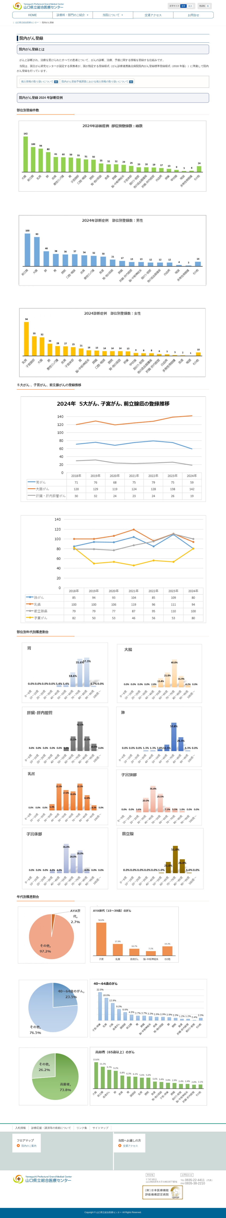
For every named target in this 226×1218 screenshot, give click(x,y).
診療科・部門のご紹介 (73, 15)
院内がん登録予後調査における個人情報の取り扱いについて (95, 81)
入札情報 (20, 1127)
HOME (32, 15)
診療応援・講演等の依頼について (51, 1127)
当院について (113, 15)
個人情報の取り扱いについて (37, 81)
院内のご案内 (29, 1145)
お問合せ (193, 15)
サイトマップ (100, 1127)
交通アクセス (153, 15)
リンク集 (81, 1127)
